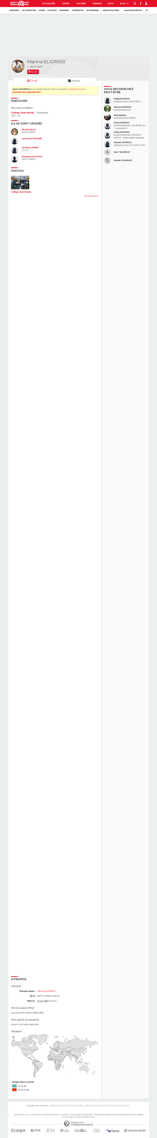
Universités (77, 10)
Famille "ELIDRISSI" (123, 160)
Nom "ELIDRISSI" (122, 152)
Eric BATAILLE (28, 129)
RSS (39, 1115)
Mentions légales (137, 1115)
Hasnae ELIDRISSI (122, 107)
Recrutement (87, 1115)
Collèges (52, 10)
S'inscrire (14, 10)
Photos (76, 81)
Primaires (64, 10)
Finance (97, 3)
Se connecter (29, 10)
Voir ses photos (91, 196)
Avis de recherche (133, 10)
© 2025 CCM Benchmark (84, 1117)
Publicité (46, 1115)
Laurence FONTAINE (32, 138)
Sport (66, 3)
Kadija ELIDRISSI (122, 99)
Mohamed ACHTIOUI (32, 156)
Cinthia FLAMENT (30, 147)
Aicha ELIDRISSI (121, 123)
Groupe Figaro (68, 1117)
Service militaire (111, 10)
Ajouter (34, 72)
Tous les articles (75, 1115)
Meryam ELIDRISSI (123, 142)
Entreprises (93, 10)
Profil (34, 81)
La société (64, 1115)
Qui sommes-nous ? (21, 1115)
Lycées (42, 10)
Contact (34, 1115)
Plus (124, 3)
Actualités (48, 3)
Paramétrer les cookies (120, 1115)
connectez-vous (75, 89)
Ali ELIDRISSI (120, 115)
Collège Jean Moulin (22, 112)
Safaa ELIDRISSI (122, 132)
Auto (111, 3)
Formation (55, 1115)
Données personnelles (102, 1115)
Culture (81, 3)
